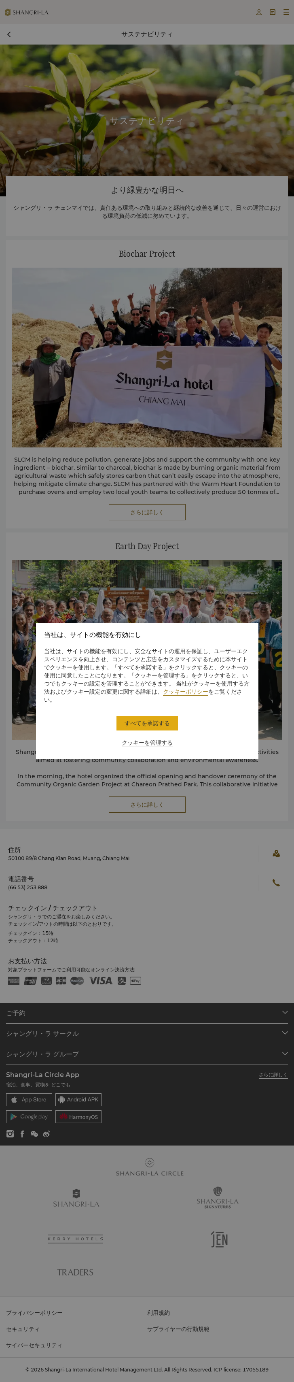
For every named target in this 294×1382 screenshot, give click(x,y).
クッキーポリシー (185, 691)
